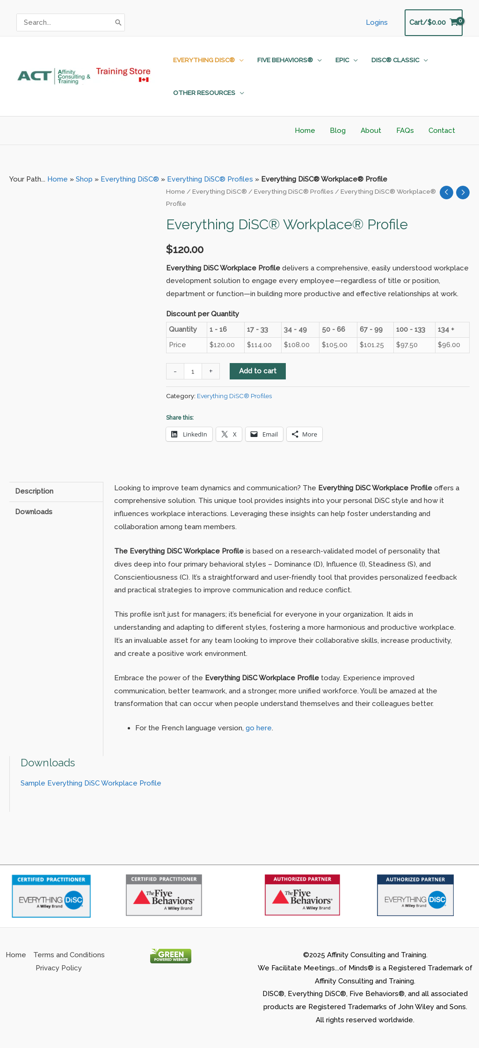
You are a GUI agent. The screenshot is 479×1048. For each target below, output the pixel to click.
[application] (238, 60)
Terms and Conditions (69, 955)
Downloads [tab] (33, 512)
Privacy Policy (59, 968)
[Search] (118, 22)
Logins (377, 22)
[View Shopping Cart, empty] (434, 22)
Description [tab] (34, 491)
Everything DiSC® (130, 179)
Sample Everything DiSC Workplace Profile (91, 783)
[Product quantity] (193, 371)
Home (57, 179)
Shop (84, 179)
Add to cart (257, 371)
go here (259, 728)
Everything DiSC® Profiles (210, 179)
